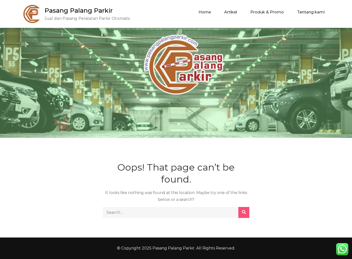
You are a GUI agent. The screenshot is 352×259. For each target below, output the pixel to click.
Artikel (230, 12)
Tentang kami (311, 12)
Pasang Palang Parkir (78, 10)
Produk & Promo (267, 12)
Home (204, 12)
